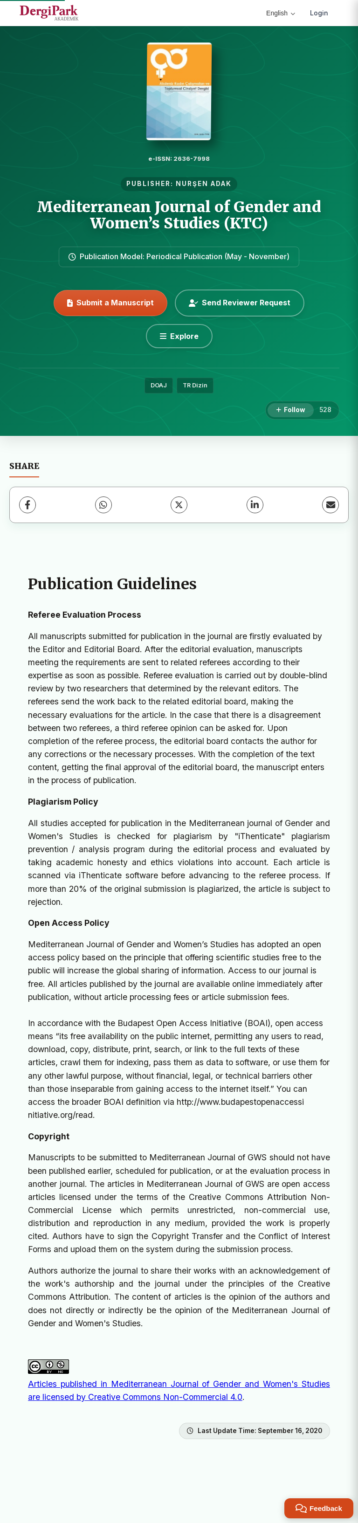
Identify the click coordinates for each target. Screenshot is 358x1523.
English (280, 13)
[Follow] (291, 410)
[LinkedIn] (255, 504)
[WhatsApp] (103, 504)
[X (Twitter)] (179, 504)
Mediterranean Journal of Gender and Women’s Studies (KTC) (179, 215)
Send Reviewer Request (239, 302)
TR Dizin (195, 385)
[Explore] (179, 336)
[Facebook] (27, 504)
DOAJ (159, 385)
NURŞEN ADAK (204, 183)
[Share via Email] (330, 504)
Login (319, 13)
